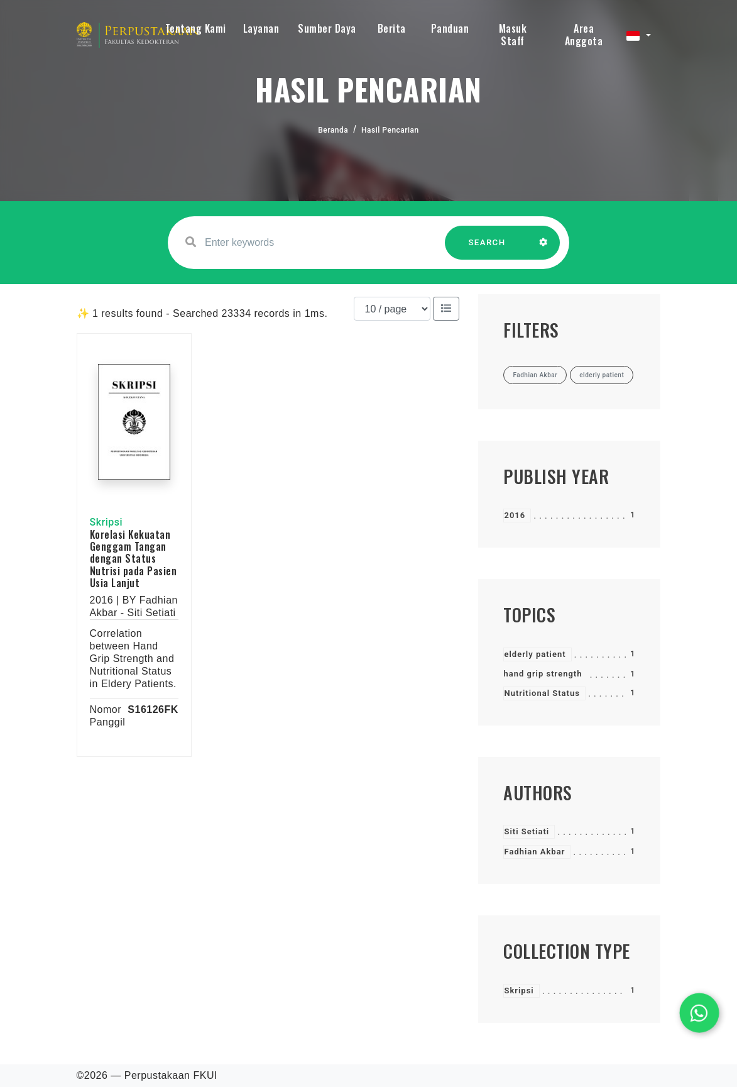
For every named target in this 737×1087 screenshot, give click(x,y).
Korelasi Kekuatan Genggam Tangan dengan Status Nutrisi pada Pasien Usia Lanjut (133, 558)
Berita (392, 28)
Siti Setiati (526, 831)
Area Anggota (584, 34)
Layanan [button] (261, 28)
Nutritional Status (541, 693)
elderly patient (534, 654)
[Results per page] (392, 309)
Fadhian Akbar (534, 851)
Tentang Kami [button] (195, 28)
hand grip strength (542, 673)
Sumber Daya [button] (327, 28)
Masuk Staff (513, 34)
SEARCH (486, 249)
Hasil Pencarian (390, 130)
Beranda (333, 130)
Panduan (450, 28)
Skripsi (518, 990)
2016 (514, 515)
